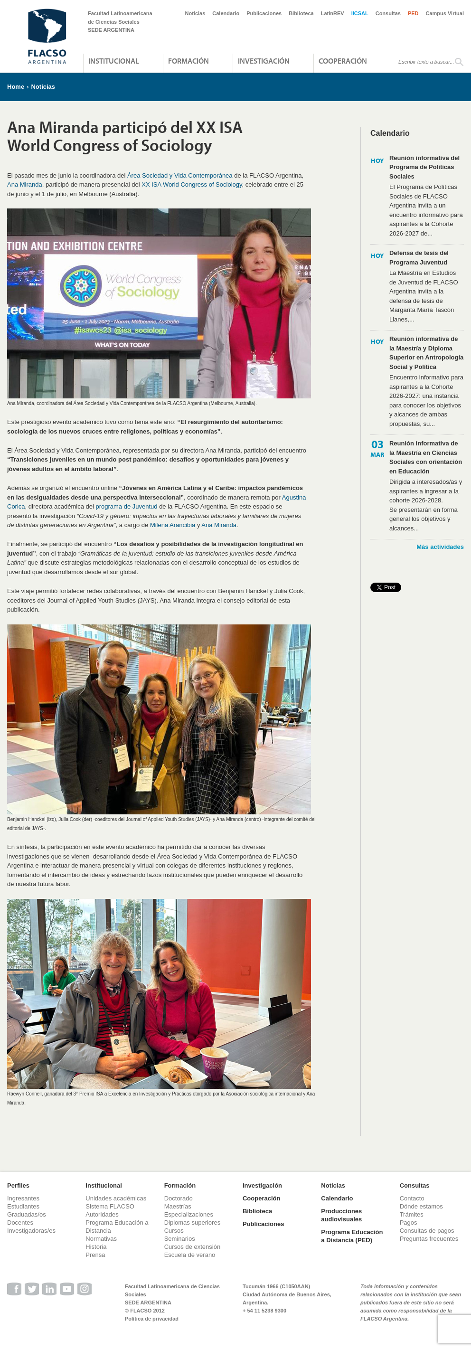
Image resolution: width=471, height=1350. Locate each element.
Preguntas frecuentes (429, 1238)
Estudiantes (23, 1206)
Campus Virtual (445, 13)
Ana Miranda (24, 184)
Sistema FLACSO (109, 1206)
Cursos (174, 1230)
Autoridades (101, 1214)
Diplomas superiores (192, 1222)
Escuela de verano (190, 1254)
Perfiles (18, 1185)
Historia (95, 1246)
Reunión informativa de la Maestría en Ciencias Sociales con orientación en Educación (425, 457)
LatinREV (332, 13)
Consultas (388, 13)
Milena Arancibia (172, 525)
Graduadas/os (26, 1214)
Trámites (412, 1214)
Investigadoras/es (31, 1230)
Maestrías (177, 1206)
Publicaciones (264, 13)
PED (413, 13)
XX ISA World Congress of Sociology (191, 184)
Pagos (408, 1222)
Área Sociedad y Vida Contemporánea (180, 175)
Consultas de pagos (427, 1230)
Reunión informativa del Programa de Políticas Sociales (424, 167)
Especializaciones (188, 1214)
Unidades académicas (115, 1198)
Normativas (101, 1238)
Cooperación (343, 61)
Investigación (264, 61)
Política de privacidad (152, 1319)
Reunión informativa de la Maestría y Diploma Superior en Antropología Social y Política (426, 352)
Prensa (95, 1254)
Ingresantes (23, 1198)
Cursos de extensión (192, 1246)
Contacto (412, 1198)
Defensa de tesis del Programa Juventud (419, 257)
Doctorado (178, 1198)
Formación (188, 61)
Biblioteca (301, 13)
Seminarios (179, 1238)
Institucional (113, 61)
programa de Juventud (126, 506)
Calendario (225, 13)
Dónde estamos (421, 1206)
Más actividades (440, 546)
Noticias (195, 13)
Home (15, 86)
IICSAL (359, 13)
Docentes (20, 1222)
